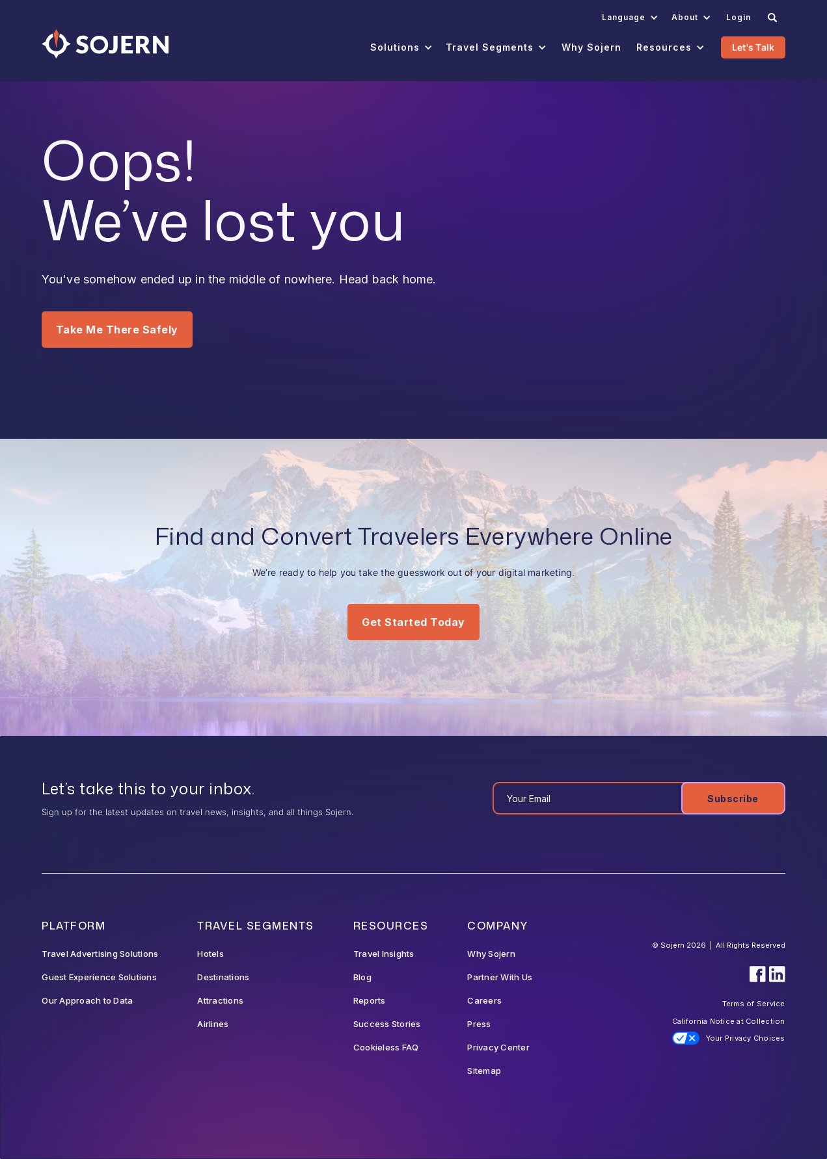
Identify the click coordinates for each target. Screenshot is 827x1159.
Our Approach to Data (87, 1000)
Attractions (220, 1000)
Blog (362, 977)
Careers (484, 1000)
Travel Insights (383, 953)
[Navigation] (105, 44)
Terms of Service (753, 1003)
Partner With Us (499, 977)
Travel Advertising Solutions (100, 953)
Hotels (210, 953)
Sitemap (484, 1070)
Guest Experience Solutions (99, 977)
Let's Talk (753, 47)
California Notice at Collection (728, 1021)
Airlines (212, 1024)
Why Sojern (491, 953)
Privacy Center (498, 1047)
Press (479, 1024)
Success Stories (387, 1024)
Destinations (223, 977)
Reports (369, 1000)
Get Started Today (413, 622)
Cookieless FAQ (386, 1047)
